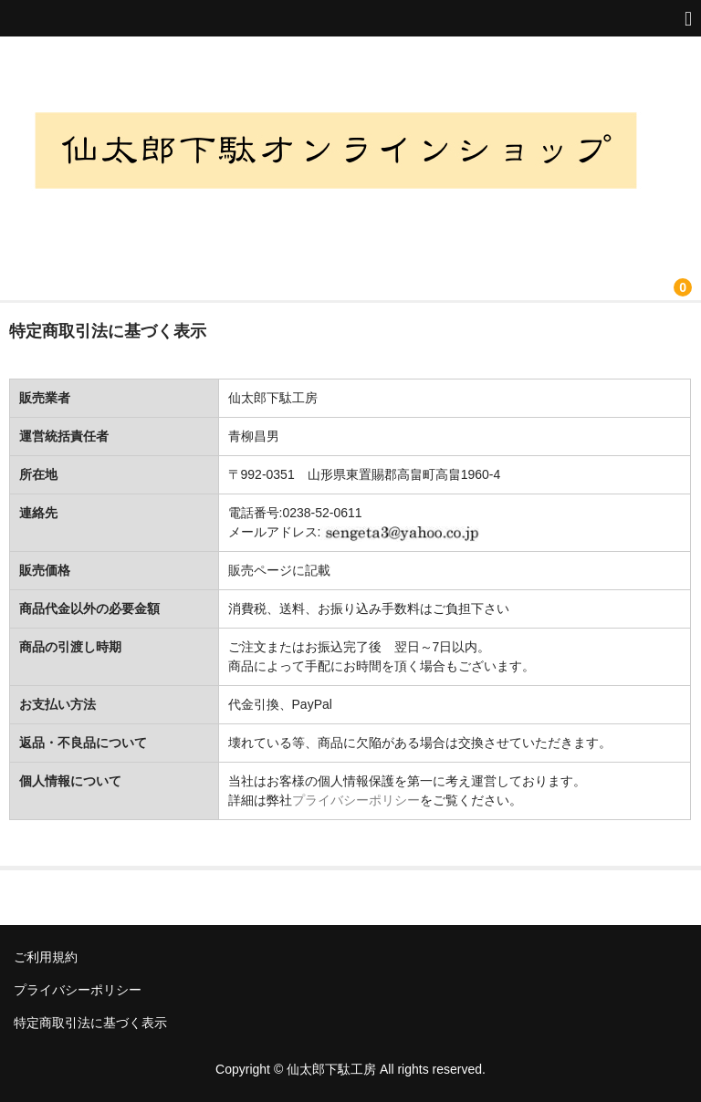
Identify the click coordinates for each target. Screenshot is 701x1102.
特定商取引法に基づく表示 (90, 1022)
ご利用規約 (46, 957)
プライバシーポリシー (356, 800)
